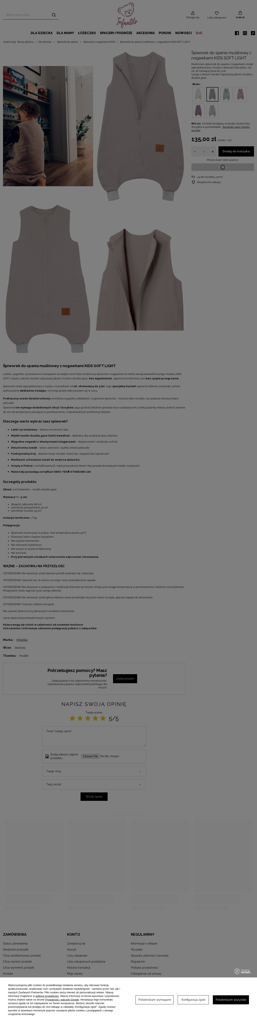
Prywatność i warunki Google (62, 999)
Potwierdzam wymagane (154, 999)
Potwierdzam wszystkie (231, 999)
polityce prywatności (47, 996)
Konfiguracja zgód (193, 999)
